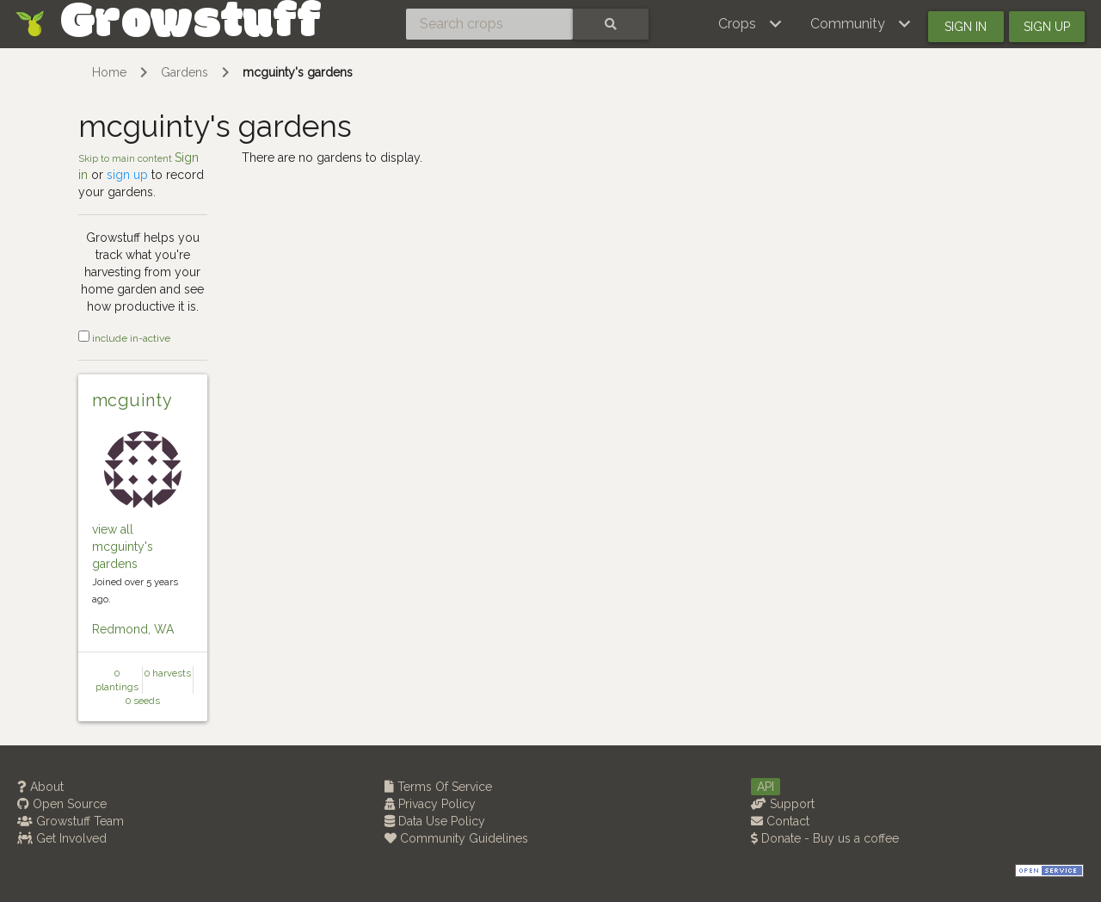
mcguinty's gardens (298, 72)
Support (783, 804)
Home (109, 72)
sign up (127, 175)
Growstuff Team (70, 821)
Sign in (965, 27)
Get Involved (62, 838)
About (40, 787)
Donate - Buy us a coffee (825, 838)
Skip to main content (126, 158)
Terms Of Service (438, 787)
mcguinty (132, 400)
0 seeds (143, 701)
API (765, 787)
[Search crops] (489, 24)
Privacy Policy (430, 804)
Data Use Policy (434, 821)
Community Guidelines (456, 838)
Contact (780, 821)
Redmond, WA (133, 629)
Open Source (62, 804)
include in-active (124, 338)
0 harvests (168, 673)
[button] (750, 24)
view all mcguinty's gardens (122, 546)
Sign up (1047, 27)
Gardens (184, 72)
